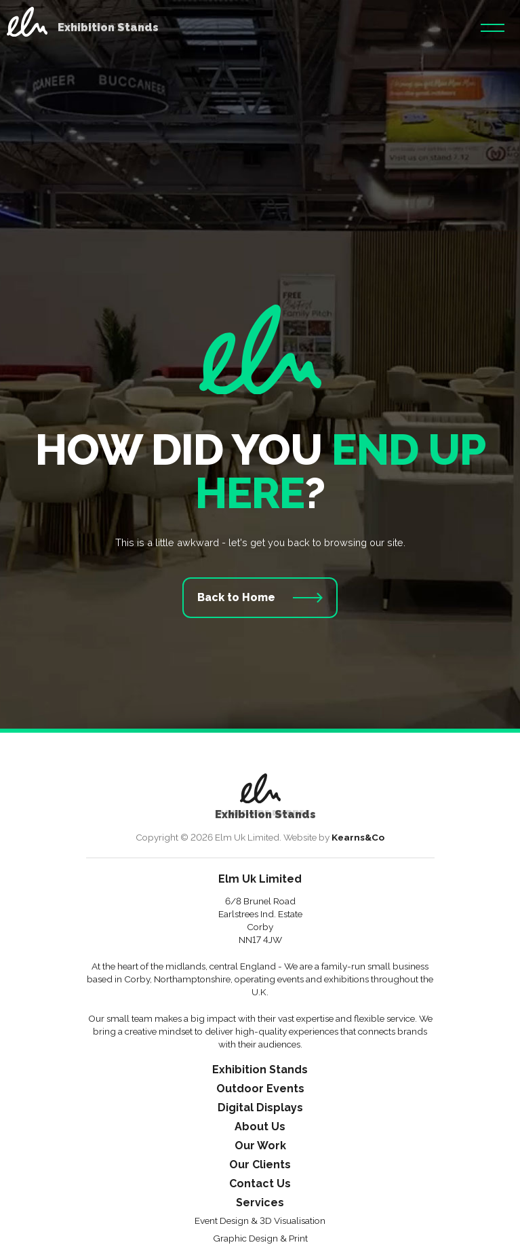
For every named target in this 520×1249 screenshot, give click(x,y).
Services (260, 1203)
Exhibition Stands (260, 1070)
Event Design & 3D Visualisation (260, 1221)
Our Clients (260, 1165)
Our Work (260, 1146)
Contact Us (260, 1184)
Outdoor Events (260, 1089)
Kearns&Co (358, 837)
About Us (260, 1127)
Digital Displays (260, 1108)
